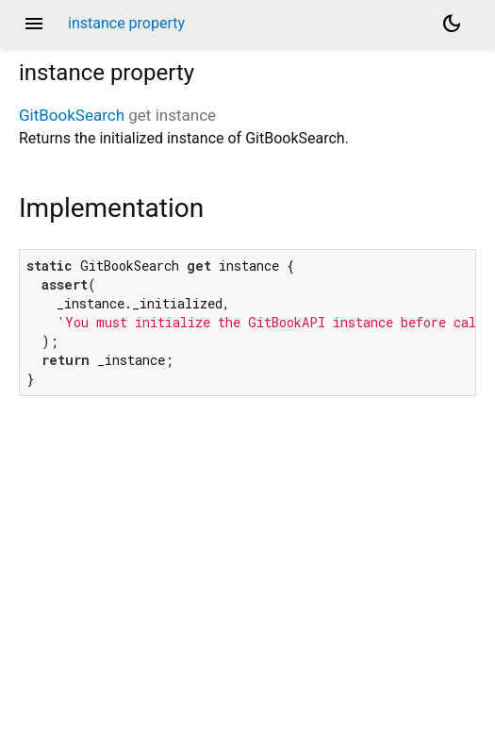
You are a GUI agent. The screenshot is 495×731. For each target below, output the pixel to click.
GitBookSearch (71, 115)
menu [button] (34, 23)
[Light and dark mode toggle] (452, 23)
